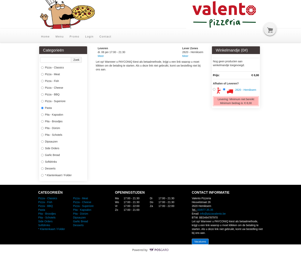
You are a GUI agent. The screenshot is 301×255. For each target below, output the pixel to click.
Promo (74, 36)
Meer (101, 56)
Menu (59, 36)
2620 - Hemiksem (245, 89)
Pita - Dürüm (50, 128)
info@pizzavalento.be (213, 213)
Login (89, 36)
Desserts (48, 168)
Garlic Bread (50, 155)
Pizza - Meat (50, 74)
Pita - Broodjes (52, 121)
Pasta (46, 107)
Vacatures (200, 241)
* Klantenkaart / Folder (56, 175)
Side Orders (50, 148)
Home (45, 36)
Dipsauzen (49, 141)
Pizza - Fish (50, 80)
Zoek (76, 59)
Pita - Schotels (51, 134)
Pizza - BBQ (50, 94)
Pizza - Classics (52, 67)
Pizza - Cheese (52, 87)
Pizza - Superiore (53, 101)
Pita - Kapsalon (52, 114)
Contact (105, 36)
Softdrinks (49, 161)
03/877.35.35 (205, 209)
